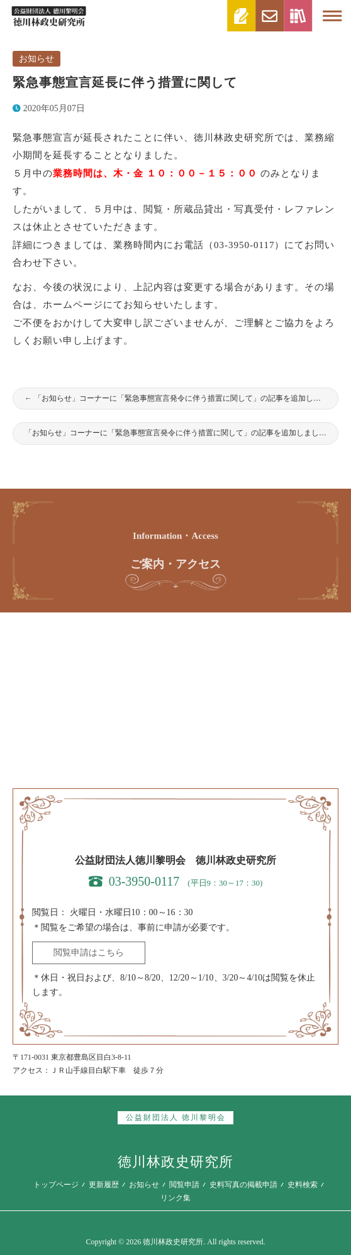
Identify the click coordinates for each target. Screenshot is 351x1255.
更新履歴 (104, 1184)
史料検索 (302, 1184)
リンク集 (175, 1197)
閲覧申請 (184, 1184)
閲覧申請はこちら (88, 952)
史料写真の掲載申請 (243, 1184)
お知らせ (36, 58)
